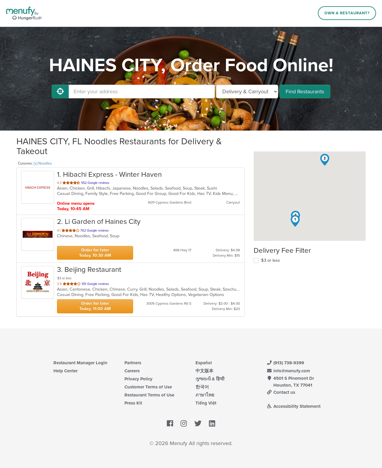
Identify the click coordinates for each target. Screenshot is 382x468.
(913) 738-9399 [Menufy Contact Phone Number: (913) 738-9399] (285, 362)
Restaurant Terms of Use (149, 395)
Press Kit (133, 403)
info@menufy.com (288, 371)
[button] (295, 221)
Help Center (65, 371)
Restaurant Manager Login (80, 362)
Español (203, 362)
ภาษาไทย (204, 395)
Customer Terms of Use (148, 387)
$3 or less (270, 260)
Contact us (281, 392)
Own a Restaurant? (347, 13)
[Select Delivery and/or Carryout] (247, 91)
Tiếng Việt (205, 403)
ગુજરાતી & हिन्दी (209, 379)
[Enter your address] (142, 91)
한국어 (202, 387)
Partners (132, 362)
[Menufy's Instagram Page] (184, 424)
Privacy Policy (138, 379)
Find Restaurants (305, 91)
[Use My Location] (60, 91)
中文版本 (204, 371)
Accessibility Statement (294, 406)
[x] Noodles (43, 163)
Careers (132, 371)
